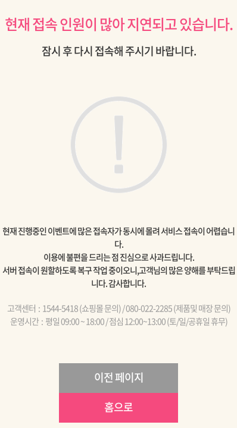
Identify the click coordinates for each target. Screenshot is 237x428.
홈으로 (118, 407)
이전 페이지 (119, 377)
